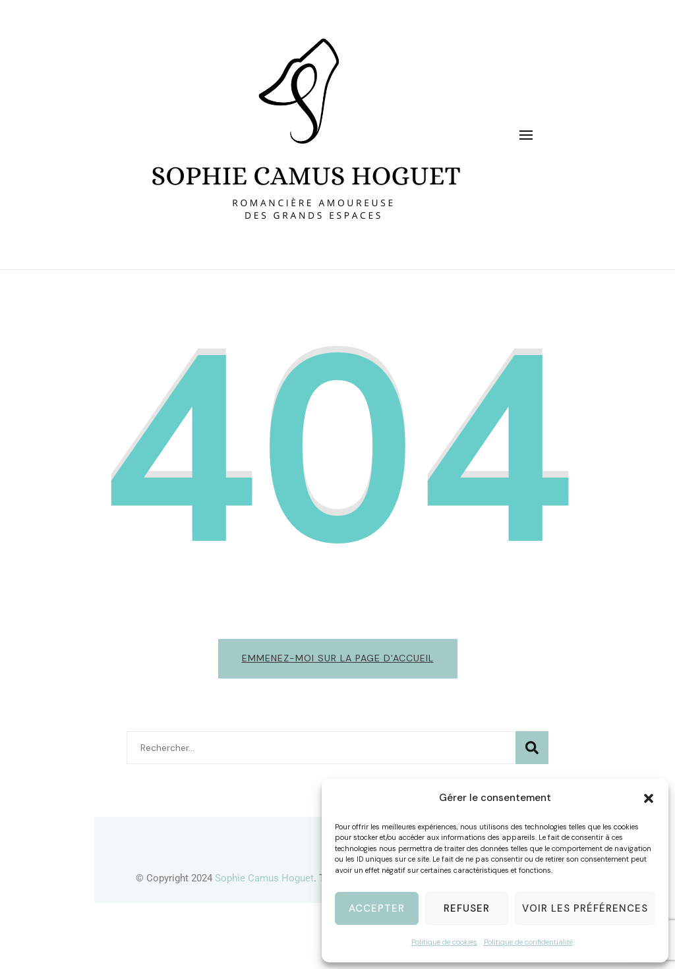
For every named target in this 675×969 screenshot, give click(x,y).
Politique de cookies (444, 942)
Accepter (377, 908)
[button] (648, 798)
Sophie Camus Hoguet (264, 878)
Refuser (467, 908)
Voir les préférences (585, 908)
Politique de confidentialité (528, 942)
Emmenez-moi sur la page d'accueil (338, 658)
